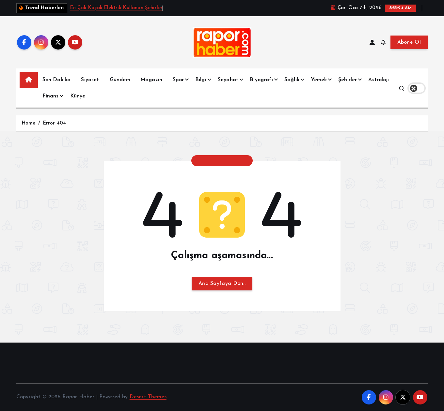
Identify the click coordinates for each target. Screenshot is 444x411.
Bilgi (200, 79)
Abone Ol (409, 42)
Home (29, 123)
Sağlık (291, 79)
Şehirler (347, 79)
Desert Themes (148, 397)
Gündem (120, 79)
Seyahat (228, 79)
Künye (78, 96)
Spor (178, 79)
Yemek (319, 79)
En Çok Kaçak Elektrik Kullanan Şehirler (116, 8)
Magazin (151, 79)
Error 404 (54, 123)
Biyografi (261, 79)
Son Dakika (56, 79)
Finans (50, 96)
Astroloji (378, 79)
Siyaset (90, 79)
